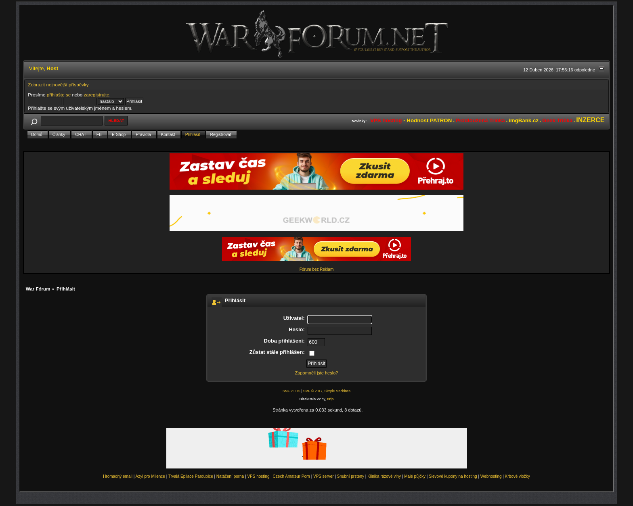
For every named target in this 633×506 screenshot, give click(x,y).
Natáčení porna (230, 476)
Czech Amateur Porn (291, 476)
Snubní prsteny (350, 476)
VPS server (323, 476)
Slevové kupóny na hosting (453, 476)
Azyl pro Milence (150, 476)
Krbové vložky (517, 476)
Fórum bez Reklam (316, 269)
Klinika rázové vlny (384, 476)
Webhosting (491, 476)
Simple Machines (337, 391)
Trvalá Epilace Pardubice (190, 476)
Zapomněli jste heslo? (316, 372)
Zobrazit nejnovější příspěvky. (59, 84)
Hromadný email (117, 476)
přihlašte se (59, 94)
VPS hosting (258, 476)
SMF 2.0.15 (291, 391)
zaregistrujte (96, 94)
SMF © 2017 (313, 391)
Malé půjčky (414, 476)
